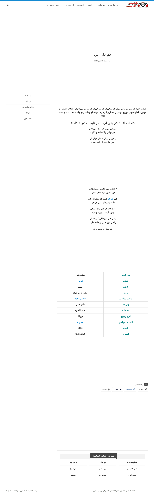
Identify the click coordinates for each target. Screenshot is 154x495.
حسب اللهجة (113, 5)
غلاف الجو (28, 119)
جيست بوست (53, 5)
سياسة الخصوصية (32, 491)
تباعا (28, 113)
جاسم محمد (80, 298)
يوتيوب (80, 322)
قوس (80, 281)
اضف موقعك (68, 5)
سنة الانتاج (100, 5)
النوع (90, 5)
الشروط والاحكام (19, 491)
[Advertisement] (77, 30)
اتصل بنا (8, 491)
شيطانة (28, 96)
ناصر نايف (139, 384)
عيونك (111, 199)
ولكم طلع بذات (28, 107)
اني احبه (27, 101)
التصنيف (81, 5)
